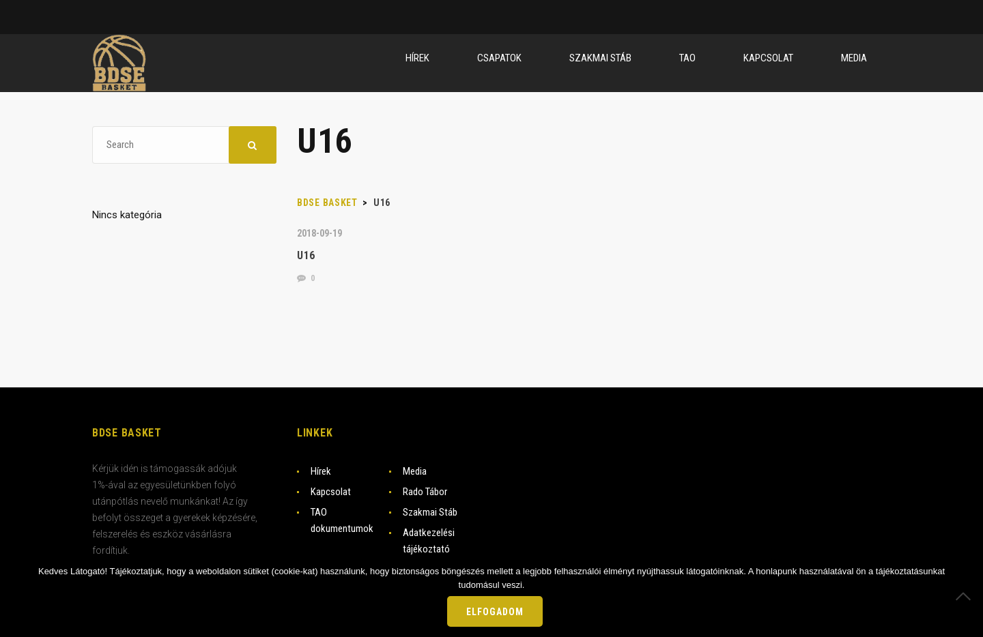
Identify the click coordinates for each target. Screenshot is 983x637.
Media (415, 471)
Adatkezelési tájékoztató (429, 541)
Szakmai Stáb (430, 512)
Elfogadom (495, 611)
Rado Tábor (425, 492)
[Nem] (966, 596)
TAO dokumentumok (342, 520)
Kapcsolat (331, 492)
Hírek (321, 471)
